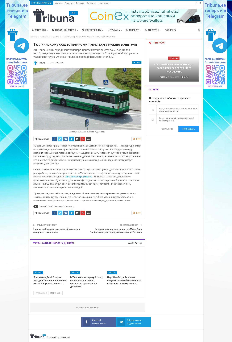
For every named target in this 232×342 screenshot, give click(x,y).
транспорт (59, 206)
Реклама (80, 3)
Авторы (59, 3)
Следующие (56, 293)
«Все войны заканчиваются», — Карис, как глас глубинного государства (174, 68)
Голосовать (188, 129)
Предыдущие (40, 293)
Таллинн (137, 62)
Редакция (69, 3)
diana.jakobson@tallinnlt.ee (78, 176)
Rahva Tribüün (91, 30)
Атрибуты (152, 30)
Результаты (167, 129)
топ (50, 206)
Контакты (91, 3)
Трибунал (39, 30)
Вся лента (170, 30)
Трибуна (113, 30)
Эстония (69, 206)
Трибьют (132, 30)
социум (43, 206)
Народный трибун (64, 30)
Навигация (103, 3)
